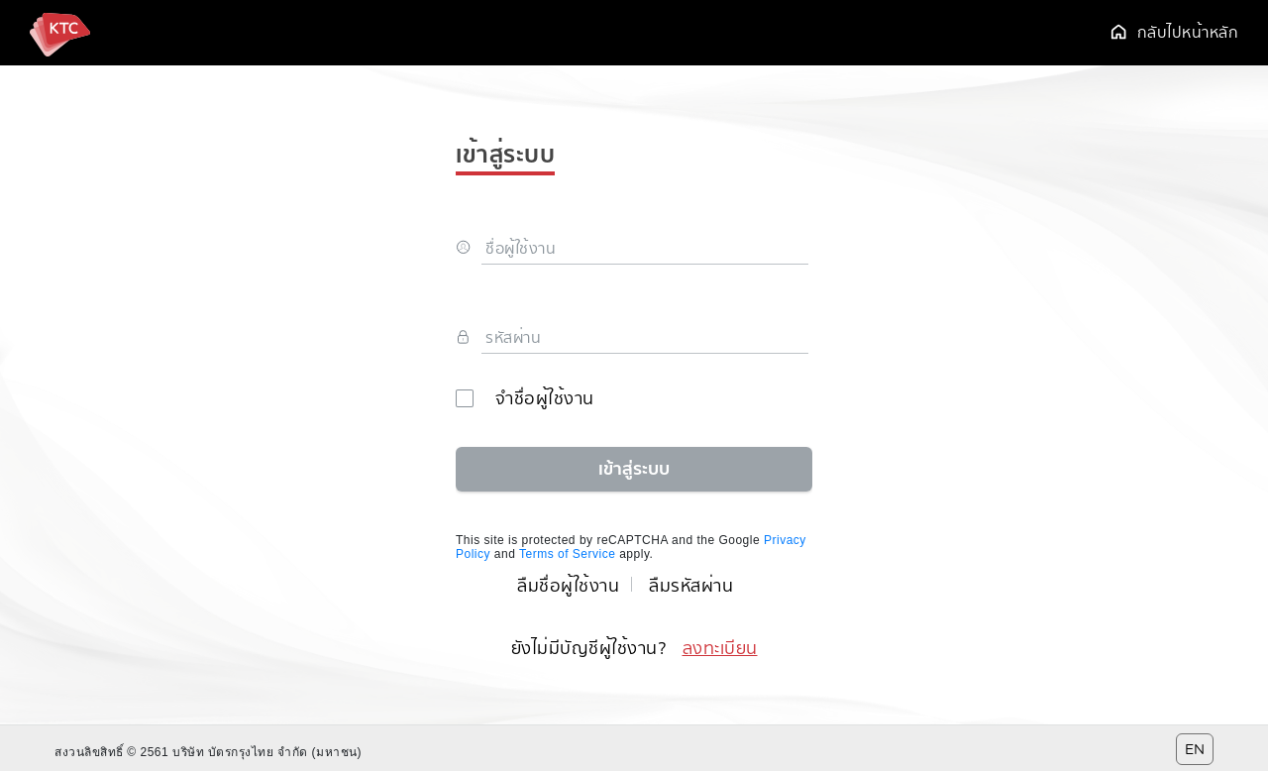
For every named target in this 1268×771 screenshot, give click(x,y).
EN (1195, 749)
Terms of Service (567, 554)
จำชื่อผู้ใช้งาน (525, 398)
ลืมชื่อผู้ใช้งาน (568, 586)
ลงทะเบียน (720, 647)
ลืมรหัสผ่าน (691, 586)
